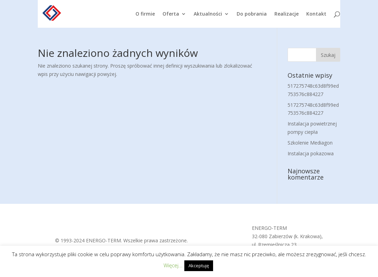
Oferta (170, 14)
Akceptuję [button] (198, 265)
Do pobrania (252, 14)
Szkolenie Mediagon (310, 142)
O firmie (145, 14)
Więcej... (173, 265)
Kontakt (316, 14)
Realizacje (286, 14)
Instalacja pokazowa (311, 153)
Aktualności (208, 14)
